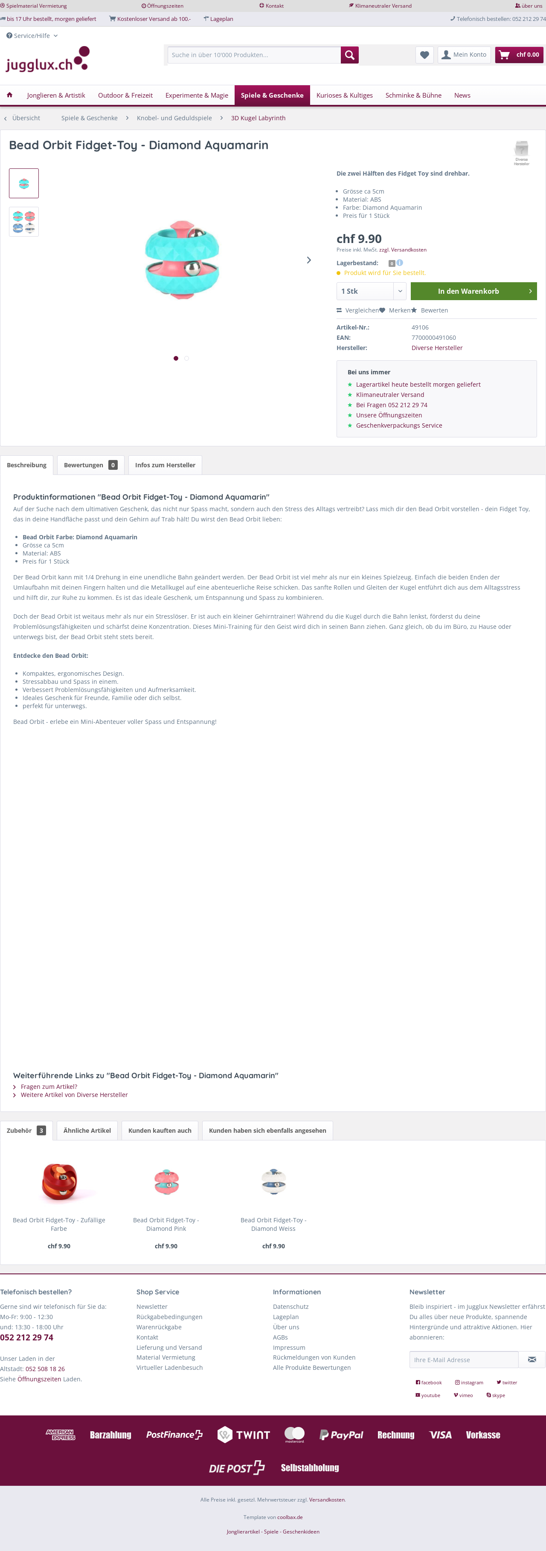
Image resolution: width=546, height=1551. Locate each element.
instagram (470, 1382)
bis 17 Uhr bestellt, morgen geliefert (51, 19)
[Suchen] (350, 55)
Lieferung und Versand (169, 1347)
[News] (462, 95)
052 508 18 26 (45, 1369)
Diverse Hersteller (437, 348)
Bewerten (429, 310)
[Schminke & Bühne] (413, 95)
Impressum (289, 1347)
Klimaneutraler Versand (383, 5)
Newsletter (152, 1306)
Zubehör (26, 1130)
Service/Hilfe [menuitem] (29, 36)
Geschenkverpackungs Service (399, 425)
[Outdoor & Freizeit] (125, 95)
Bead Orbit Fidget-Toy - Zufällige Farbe (59, 1224)
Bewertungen (91, 465)
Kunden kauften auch (160, 1130)
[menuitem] (263, 59)
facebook (429, 1382)
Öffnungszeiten (165, 5)
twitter (507, 1382)
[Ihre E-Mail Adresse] (464, 1359)
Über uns (286, 1327)
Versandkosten (327, 1499)
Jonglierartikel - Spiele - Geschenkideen (273, 1531)
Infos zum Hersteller (165, 465)
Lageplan (221, 19)
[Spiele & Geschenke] (272, 95)
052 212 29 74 (26, 1337)
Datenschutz (291, 1306)
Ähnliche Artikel (87, 1130)
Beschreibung (26, 465)
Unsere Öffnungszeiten (389, 415)
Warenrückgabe (159, 1327)
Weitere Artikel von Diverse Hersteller (70, 1095)
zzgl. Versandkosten (403, 249)
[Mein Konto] (464, 55)
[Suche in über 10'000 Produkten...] (263, 55)
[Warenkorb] (519, 55)
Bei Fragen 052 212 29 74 (391, 405)
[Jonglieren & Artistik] (56, 95)
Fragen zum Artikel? (45, 1086)
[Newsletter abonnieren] (532, 1359)
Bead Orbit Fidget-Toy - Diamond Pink (166, 1224)
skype (495, 1395)
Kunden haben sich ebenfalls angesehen (267, 1130)
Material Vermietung (165, 1357)
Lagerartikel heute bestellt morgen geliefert (418, 384)
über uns (532, 5)
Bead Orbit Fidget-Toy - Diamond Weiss (274, 1224)
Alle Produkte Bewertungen (312, 1367)
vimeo (463, 1395)
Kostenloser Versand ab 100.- (154, 19)
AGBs (280, 1337)
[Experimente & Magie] (197, 95)
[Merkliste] (424, 55)
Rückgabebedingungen (169, 1317)
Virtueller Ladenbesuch (169, 1367)
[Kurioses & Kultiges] (344, 95)
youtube (428, 1395)
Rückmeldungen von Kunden (314, 1357)
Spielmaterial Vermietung (36, 5)
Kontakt (275, 5)
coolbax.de (290, 1517)
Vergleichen (358, 310)
